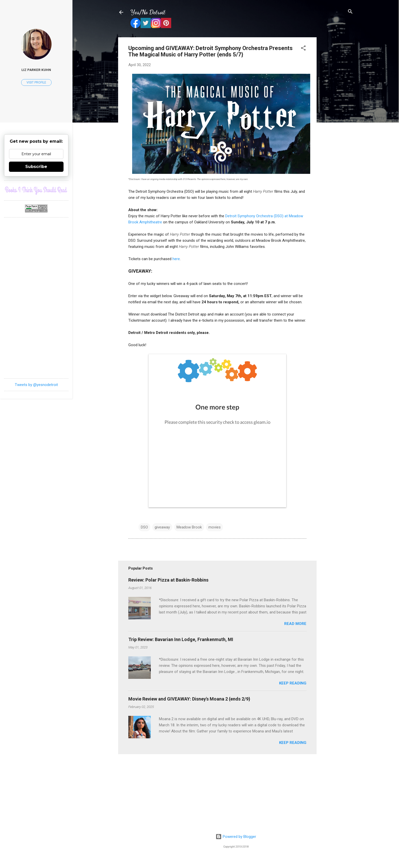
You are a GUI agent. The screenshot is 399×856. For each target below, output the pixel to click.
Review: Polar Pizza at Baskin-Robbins (168, 580)
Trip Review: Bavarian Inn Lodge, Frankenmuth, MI (180, 639)
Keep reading (292, 683)
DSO (144, 527)
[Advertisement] (337, 113)
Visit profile (36, 82)
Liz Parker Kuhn (36, 70)
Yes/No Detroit (147, 12)
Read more (295, 623)
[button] (303, 48)
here (176, 259)
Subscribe (36, 166)
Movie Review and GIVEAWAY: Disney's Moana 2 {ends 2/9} (189, 699)
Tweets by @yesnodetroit (36, 384)
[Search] (350, 12)
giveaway (162, 527)
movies (214, 527)
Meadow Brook (189, 527)
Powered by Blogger (236, 836)
